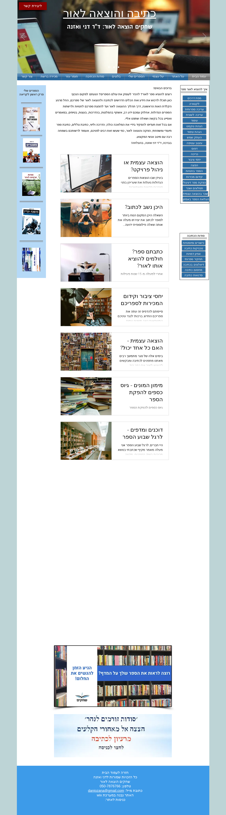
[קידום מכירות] (194, 176)
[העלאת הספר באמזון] (196, 199)
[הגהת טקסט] (194, 126)
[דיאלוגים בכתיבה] (193, 264)
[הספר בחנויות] (194, 170)
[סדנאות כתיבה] (193, 275)
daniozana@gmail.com (106, 791)
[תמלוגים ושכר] (194, 188)
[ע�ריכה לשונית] (194, 114)
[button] (49, 76)
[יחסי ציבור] (194, 159)
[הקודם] (23, 36)
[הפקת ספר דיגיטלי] (194, 182)
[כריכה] (194, 154)
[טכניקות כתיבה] (193, 248)
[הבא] (204, 36)
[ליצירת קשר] (33, 6)
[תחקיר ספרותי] (193, 259)
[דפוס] (194, 148)
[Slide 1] (109, 67)
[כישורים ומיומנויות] (193, 242)
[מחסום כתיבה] (193, 269)
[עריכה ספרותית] (194, 109)
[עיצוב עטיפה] (194, 143)
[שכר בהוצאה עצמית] (195, 193)
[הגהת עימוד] (194, 131)
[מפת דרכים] (194, 98)
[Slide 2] (114, 67)
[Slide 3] (118, 67)
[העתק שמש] (194, 137)
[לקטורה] (194, 103)
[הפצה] (194, 165)
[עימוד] (194, 120)
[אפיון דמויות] (193, 253)
